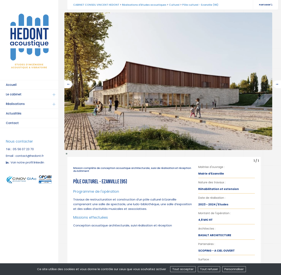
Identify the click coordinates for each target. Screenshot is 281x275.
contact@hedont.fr (29, 156)
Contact (12, 123)
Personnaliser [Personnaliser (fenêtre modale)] (234, 269)
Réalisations (15, 104)
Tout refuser (209, 269)
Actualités (13, 113)
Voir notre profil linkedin (27, 162)
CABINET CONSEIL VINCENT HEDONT (96, 5)
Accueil (11, 85)
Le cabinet (13, 94)
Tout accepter (183, 269)
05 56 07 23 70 (23, 149)
